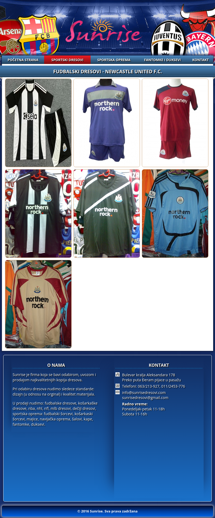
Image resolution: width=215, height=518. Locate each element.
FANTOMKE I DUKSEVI (162, 59)
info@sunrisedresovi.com (144, 392)
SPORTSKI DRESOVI (67, 59)
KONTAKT (200, 59)
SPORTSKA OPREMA (113, 59)
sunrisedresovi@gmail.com (145, 397)
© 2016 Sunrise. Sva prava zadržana (107, 511)
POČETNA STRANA (23, 59)
